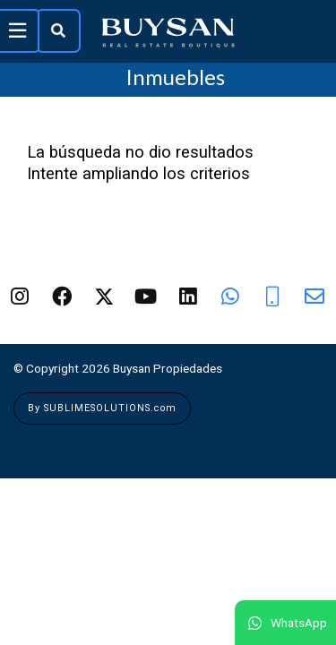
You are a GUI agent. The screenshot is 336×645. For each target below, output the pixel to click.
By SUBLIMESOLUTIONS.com (102, 408)
